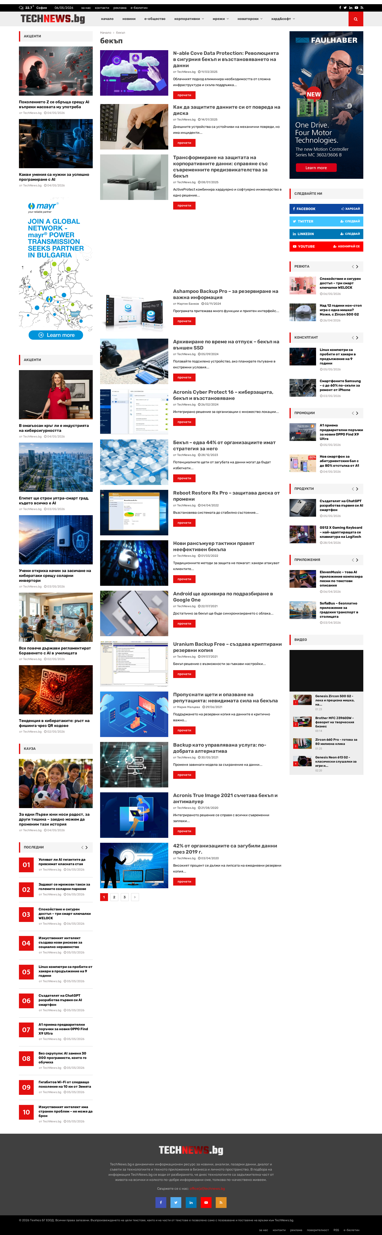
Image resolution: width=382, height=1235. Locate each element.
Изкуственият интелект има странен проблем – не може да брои (65, 1111)
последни (34, 847)
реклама (119, 8)
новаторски (248, 19)
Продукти (304, 489)
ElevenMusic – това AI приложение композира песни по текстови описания (341, 579)
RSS (336, 1230)
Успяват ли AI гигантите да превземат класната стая (62, 862)
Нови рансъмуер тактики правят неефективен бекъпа (214, 546)
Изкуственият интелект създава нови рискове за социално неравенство (60, 942)
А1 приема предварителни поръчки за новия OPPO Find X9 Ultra (63, 1029)
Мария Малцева (188, 707)
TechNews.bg (186, 72)
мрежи (219, 19)
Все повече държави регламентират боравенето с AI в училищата (55, 650)
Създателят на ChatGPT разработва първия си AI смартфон (60, 1000)
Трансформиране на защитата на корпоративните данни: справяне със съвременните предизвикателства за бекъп (220, 166)
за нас (86, 8)
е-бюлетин (139, 8)
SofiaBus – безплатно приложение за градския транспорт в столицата (339, 610)
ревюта (301, 266)
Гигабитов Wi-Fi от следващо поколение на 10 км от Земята (65, 1084)
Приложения (307, 560)
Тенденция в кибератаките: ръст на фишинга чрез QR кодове (54, 723)
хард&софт (281, 19)
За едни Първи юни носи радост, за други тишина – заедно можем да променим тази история (54, 819)
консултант (306, 337)
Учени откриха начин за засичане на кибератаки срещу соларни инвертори (55, 575)
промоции (304, 413)
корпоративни (187, 19)
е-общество (155, 19)
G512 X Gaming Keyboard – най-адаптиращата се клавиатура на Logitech (341, 532)
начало (107, 19)
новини (129, 19)
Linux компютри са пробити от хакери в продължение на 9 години (65, 971)
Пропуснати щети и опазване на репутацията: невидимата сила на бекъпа (225, 698)
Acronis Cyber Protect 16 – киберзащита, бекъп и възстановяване (223, 395)
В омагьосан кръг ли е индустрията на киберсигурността (54, 428)
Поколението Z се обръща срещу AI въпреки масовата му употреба (54, 104)
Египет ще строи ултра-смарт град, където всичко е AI (54, 500)
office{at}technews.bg (207, 1189)
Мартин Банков (188, 303)
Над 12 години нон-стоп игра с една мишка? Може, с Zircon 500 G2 (341, 309)
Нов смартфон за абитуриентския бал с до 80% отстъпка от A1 (339, 460)
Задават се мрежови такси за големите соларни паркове (64, 886)
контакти (102, 8)
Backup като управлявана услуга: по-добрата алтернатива (219, 748)
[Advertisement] (191, 248)
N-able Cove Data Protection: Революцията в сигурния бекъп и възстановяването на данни (226, 59)
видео (300, 640)
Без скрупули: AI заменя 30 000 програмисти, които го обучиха (63, 1057)
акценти (32, 36)
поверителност (318, 1230)
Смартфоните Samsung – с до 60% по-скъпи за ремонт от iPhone (340, 385)
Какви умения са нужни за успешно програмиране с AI (54, 177)
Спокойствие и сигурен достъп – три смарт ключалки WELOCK (65, 913)
